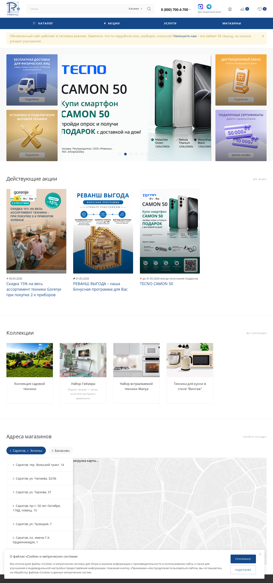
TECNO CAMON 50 (156, 283)
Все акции (260, 179)
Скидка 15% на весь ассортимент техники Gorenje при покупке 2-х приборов (33, 289)
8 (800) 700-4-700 (174, 9)
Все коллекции (257, 333)
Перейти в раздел (255, 437)
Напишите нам (185, 36)
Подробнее (243, 569)
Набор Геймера (83, 383)
